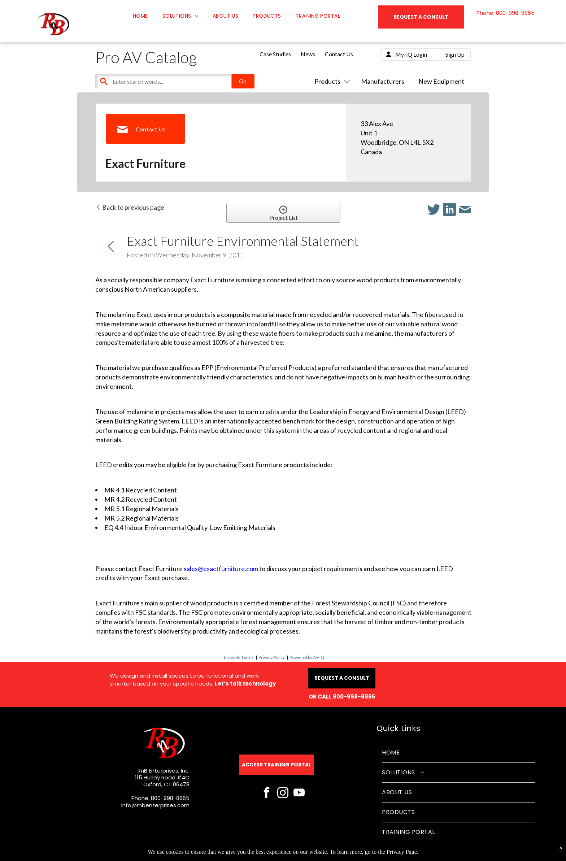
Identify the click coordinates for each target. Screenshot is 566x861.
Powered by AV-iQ (306, 657)
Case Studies (275, 54)
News (308, 54)
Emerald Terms (239, 657)
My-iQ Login (411, 54)
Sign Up (455, 54)
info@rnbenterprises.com (155, 805)
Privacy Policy (271, 657)
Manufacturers (382, 81)
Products (330, 81)
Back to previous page (129, 207)
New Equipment (441, 81)
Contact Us (339, 54)
